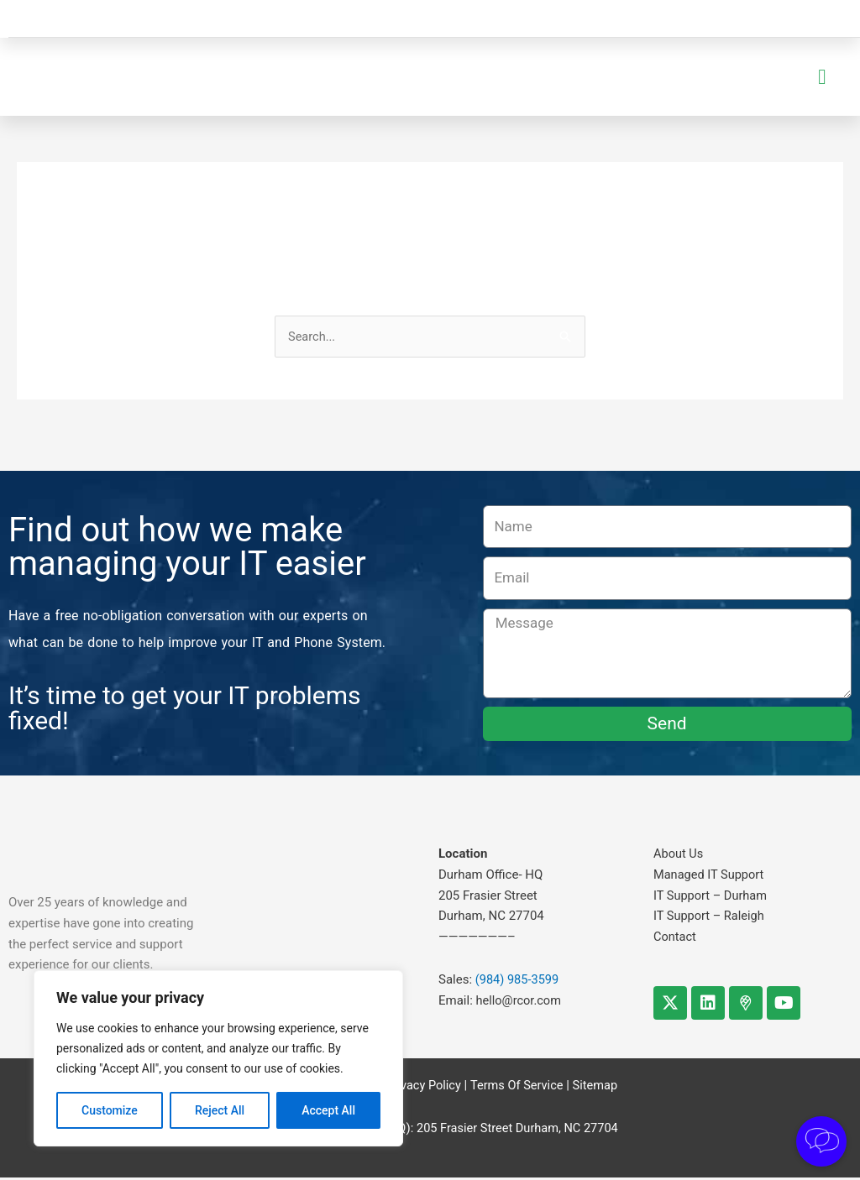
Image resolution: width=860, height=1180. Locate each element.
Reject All (219, 1110)
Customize (109, 1110)
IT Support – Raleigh (710, 918)
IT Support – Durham (711, 897)
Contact (675, 939)
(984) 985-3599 (518, 981)
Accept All (328, 1110)
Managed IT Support (710, 877)
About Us (679, 856)
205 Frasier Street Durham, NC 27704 (517, 1130)
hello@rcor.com (520, 1002)
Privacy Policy (420, 1087)
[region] (218, 1058)
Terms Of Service (517, 1087)
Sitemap (597, 1087)
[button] (822, 78)
